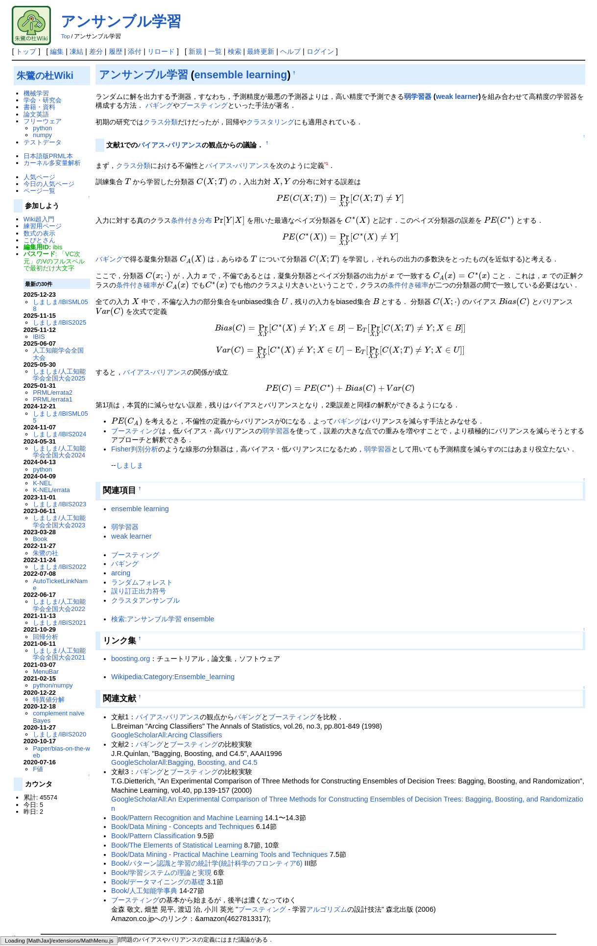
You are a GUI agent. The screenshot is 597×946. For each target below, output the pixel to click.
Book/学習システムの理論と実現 (161, 776)
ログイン (320, 51)
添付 (135, 51)
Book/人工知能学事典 (144, 794)
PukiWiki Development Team (107, 938)
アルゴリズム (326, 812)
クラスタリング (270, 122)
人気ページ (39, 177)
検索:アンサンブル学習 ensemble (162, 521)
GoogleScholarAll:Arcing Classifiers (166, 638)
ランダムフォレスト (142, 485)
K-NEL (42, 483)
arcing (120, 476)
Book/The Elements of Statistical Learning (176, 748)
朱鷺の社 (45, 553)
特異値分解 (49, 699)
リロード (161, 51)
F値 (38, 769)
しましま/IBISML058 (60, 305)
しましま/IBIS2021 (59, 622)
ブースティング (204, 105)
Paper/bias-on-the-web (61, 752)
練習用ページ (43, 226)
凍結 (76, 51)
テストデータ (43, 142)
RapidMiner (207, 883)
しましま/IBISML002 (391, 883)
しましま (129, 368)
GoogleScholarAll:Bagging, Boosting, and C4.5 (184, 665)
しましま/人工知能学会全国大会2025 (59, 375)
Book (40, 539)
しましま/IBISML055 (60, 417)
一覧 (215, 51)
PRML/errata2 (52, 392)
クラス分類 (160, 122)
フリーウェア (43, 121)
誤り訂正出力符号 (138, 494)
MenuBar (46, 671)
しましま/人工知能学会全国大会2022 (59, 605)
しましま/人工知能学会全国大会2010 (535, 883)
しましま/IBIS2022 (59, 566)
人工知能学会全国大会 (58, 354)
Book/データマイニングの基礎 (158, 785)
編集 (57, 51)
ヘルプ (290, 51)
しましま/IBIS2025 (59, 322)
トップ (26, 51)
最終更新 (260, 51)
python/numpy (52, 685)
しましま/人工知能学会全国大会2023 (59, 521)
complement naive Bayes (58, 717)
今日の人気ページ (49, 184)
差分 (96, 51)
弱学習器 (417, 96)
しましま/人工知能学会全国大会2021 (59, 654)
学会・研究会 (43, 100)
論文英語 (36, 114)
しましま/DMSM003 (188, 898)
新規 (195, 51)
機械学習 (36, 93)
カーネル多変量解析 (52, 162)
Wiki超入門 (39, 219)
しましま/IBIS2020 (59, 734)
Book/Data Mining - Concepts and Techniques (182, 729)
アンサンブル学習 (121, 21)
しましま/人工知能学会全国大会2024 (59, 452)
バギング (159, 105)
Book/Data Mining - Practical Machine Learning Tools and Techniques (219, 757)
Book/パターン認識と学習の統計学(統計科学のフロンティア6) (206, 766)
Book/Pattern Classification (153, 739)
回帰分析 (45, 636)
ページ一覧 (39, 190)
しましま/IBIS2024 (59, 434)
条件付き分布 (191, 198)
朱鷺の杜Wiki (45, 75)
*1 (326, 163)
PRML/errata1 (52, 399)
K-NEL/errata (51, 490)
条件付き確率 (136, 248)
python (42, 128)
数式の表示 (39, 233)
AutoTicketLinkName (60, 584)
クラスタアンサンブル (145, 503)
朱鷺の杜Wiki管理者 (60, 926)
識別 (98, 891)
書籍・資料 (39, 107)
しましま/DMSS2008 (121, 898)
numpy (42, 135)
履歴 (115, 51)
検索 (234, 51)
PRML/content (382, 898)
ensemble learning (240, 75)
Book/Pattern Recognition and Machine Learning (187, 721)
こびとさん (39, 240)
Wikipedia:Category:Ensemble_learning (173, 580)
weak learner (457, 96)
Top (65, 36)
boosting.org (130, 562)
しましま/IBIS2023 (59, 504)
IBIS (39, 336)
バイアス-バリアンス (170, 145)
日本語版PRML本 (48, 156)
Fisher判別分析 (134, 352)
